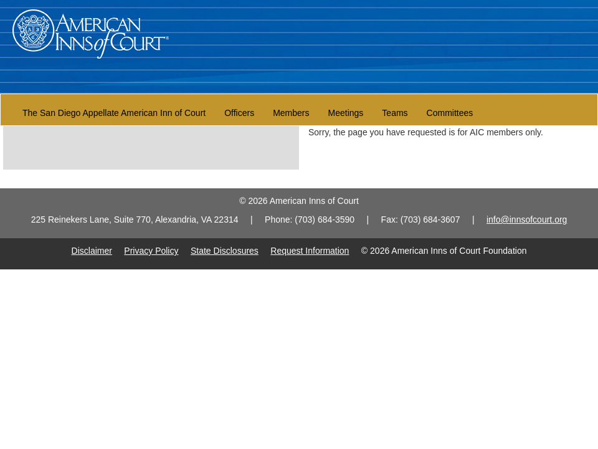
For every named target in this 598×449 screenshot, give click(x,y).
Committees (450, 113)
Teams (394, 113)
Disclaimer (92, 251)
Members (291, 113)
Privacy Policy (151, 251)
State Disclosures (225, 251)
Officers (239, 113)
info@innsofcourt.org (526, 219)
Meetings (346, 113)
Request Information (309, 251)
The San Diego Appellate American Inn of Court (114, 113)
